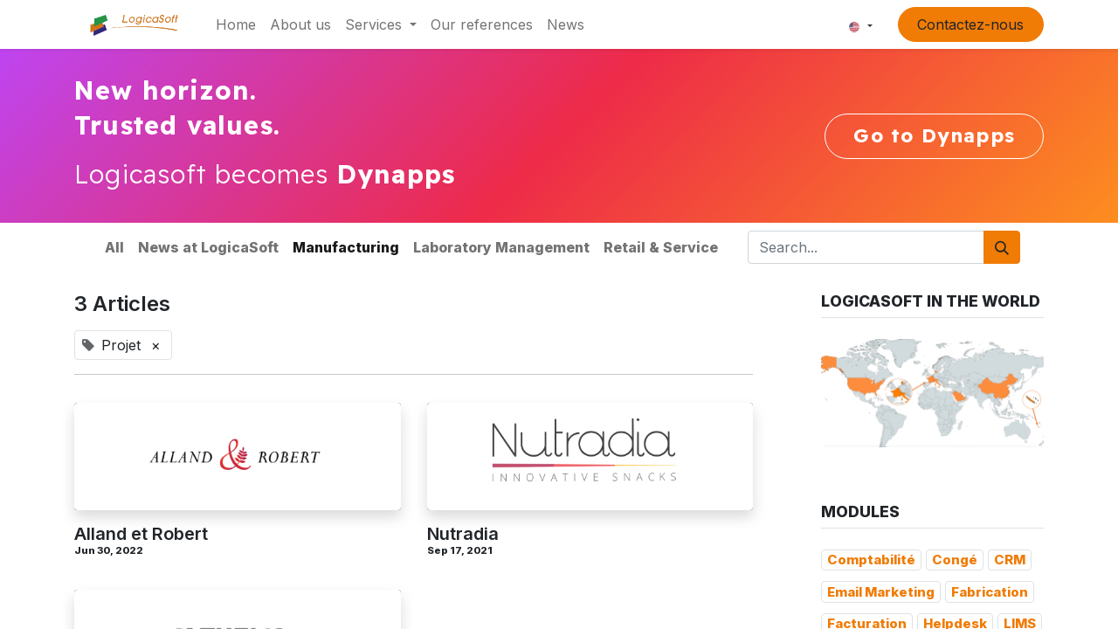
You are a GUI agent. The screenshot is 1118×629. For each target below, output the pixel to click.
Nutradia (463, 533)
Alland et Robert (141, 533)
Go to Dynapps (934, 135)
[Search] (1001, 247)
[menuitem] (236, 24)
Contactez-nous (970, 24)
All (114, 247)
